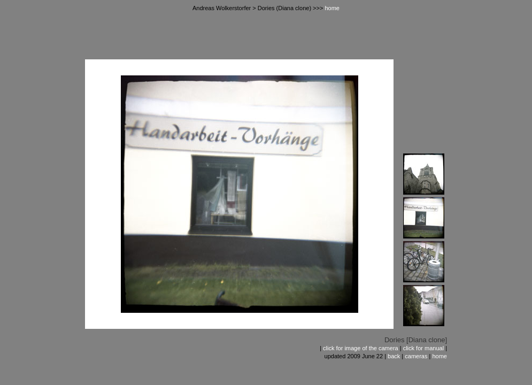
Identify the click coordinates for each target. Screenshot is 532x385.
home (332, 8)
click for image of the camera (360, 348)
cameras (416, 356)
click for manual (423, 348)
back (394, 356)
